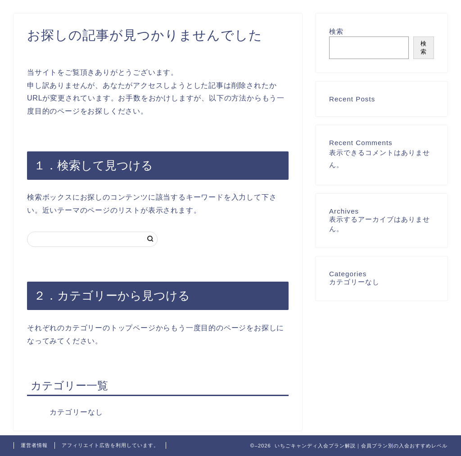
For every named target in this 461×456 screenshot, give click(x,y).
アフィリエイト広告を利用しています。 (110, 445)
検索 (336, 31)
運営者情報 (34, 445)
